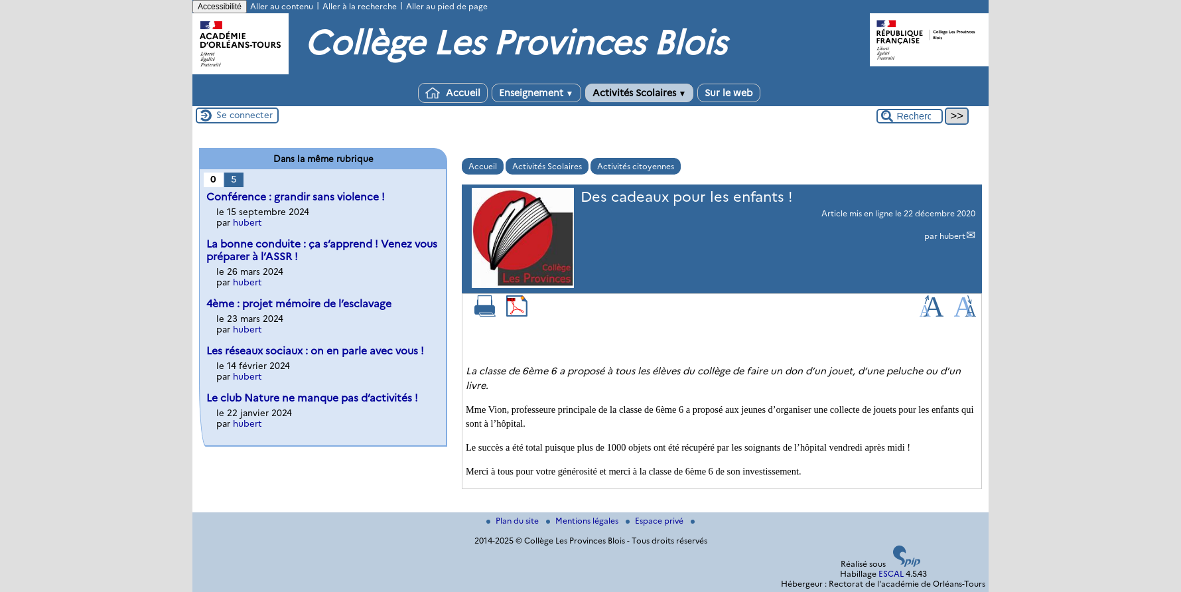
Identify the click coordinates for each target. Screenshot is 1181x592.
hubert (952, 236)
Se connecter (244, 115)
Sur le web (729, 93)
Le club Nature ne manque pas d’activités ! (312, 398)
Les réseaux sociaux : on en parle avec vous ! (315, 350)
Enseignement (536, 93)
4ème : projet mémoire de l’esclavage (298, 303)
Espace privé (655, 521)
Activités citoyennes (635, 166)
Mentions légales (583, 521)
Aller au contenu (281, 6)
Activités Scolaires (639, 93)
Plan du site (513, 521)
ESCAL (891, 574)
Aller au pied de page (447, 6)
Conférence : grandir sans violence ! (295, 196)
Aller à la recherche (359, 6)
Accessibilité (220, 6)
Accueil (452, 93)
